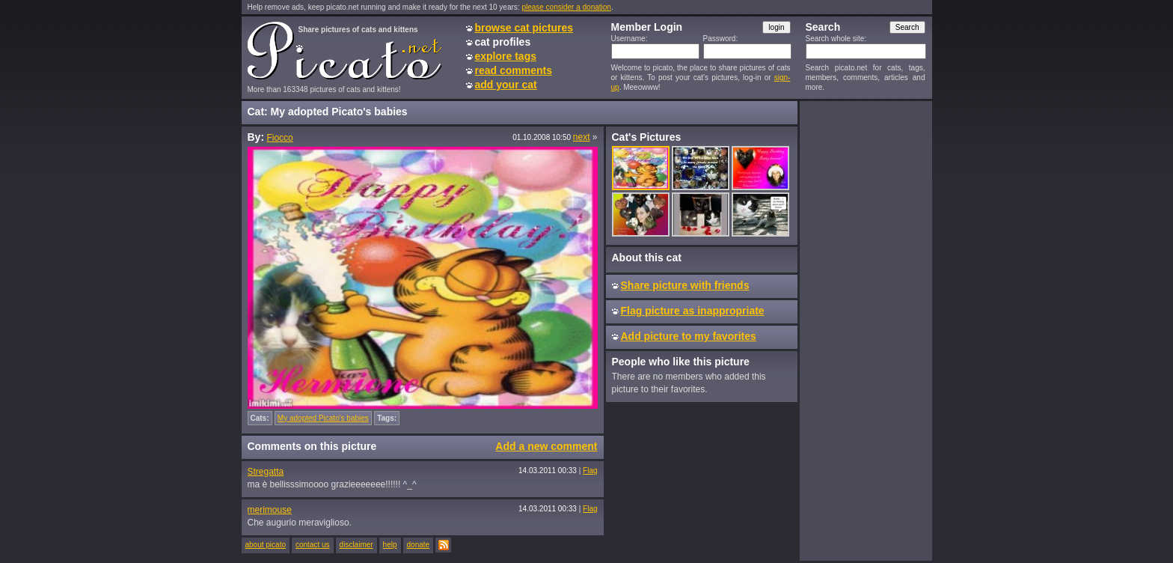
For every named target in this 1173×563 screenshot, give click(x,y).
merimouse (270, 510)
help (390, 545)
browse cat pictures (524, 28)
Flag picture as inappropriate (693, 311)
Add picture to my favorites (688, 336)
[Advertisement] (865, 330)
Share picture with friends (685, 285)
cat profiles (503, 42)
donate (418, 545)
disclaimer (356, 545)
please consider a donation (566, 7)
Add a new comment (546, 446)
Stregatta (266, 471)
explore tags (505, 56)
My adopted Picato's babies (323, 418)
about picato (266, 545)
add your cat (506, 85)
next (581, 137)
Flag (590, 470)
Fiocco (279, 138)
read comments (513, 70)
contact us (312, 545)
